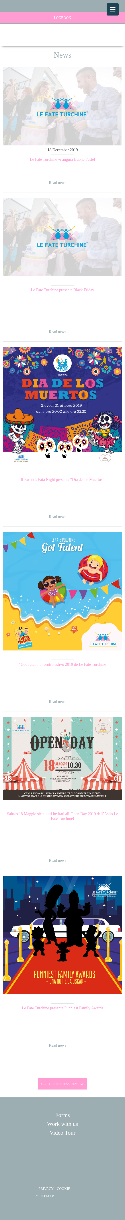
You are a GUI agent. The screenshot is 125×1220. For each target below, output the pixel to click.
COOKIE (63, 1189)
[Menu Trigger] (113, 9)
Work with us (62, 1124)
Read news (57, 182)
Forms (62, 1115)
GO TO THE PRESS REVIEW (62, 1084)
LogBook (39, 18)
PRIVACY (46, 1189)
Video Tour (63, 1133)
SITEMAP (46, 1196)
